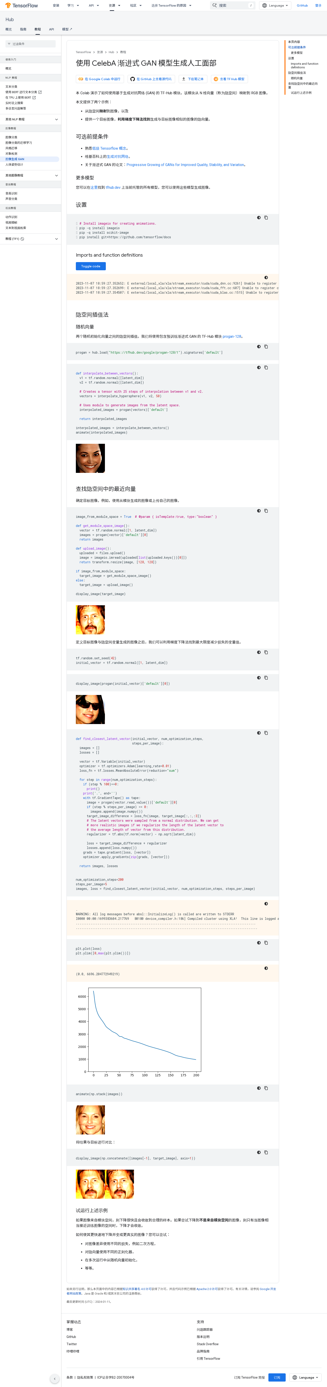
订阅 (277, 1377)
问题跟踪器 (205, 1329)
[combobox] (232, 5)
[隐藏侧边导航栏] (54, 1378)
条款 (70, 1377)
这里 (94, 187)
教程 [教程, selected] (38, 29)
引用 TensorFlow (208, 1358)
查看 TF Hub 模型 (229, 79)
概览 (8, 29)
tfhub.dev (113, 187)
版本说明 (203, 1337)
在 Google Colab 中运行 (99, 79)
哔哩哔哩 (73, 1351)
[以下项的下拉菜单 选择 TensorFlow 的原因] (191, 5)
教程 (123, 52)
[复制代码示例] (266, 217)
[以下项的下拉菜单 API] (99, 5)
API (91, 5)
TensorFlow (83, 52)
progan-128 (232, 336)
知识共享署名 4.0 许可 (137, 1289)
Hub (9, 19)
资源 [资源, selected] (112, 5)
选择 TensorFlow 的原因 (168, 5)
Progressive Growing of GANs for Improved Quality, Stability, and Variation (185, 165)
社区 (133, 5)
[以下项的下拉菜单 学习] (79, 5)
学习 (70, 5)
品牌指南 (203, 1351)
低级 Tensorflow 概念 (109, 148)
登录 (318, 5)
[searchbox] (30, 43)
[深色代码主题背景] (259, 217)
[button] (27, 119)
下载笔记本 (192, 79)
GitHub (302, 5)
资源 (100, 52)
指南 (23, 29)
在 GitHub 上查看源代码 (150, 79)
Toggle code (90, 266)
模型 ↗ (67, 29)
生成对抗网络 (118, 156)
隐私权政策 (85, 1377)
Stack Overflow (208, 1344)
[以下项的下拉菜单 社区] (141, 5)
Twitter (72, 1344)
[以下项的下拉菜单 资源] (120, 5)
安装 (56, 5)
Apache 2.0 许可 (207, 1289)
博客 (70, 1329)
